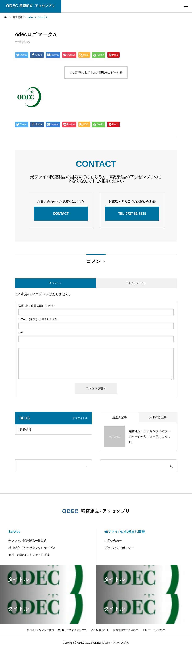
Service (14, 531)
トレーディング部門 (153, 629)
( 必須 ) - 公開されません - (38, 319)
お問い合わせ (113, 540)
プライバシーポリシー (119, 547)
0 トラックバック (136, 283)
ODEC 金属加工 (100, 629)
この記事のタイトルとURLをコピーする (96, 72)
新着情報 (25, 429)
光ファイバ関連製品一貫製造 (27, 540)
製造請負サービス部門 (125, 629)
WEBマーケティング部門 (72, 629)
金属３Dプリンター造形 (40, 629)
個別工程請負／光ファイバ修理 (29, 555)
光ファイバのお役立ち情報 (124, 531)
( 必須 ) (36, 305)
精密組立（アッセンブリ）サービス (31, 547)
